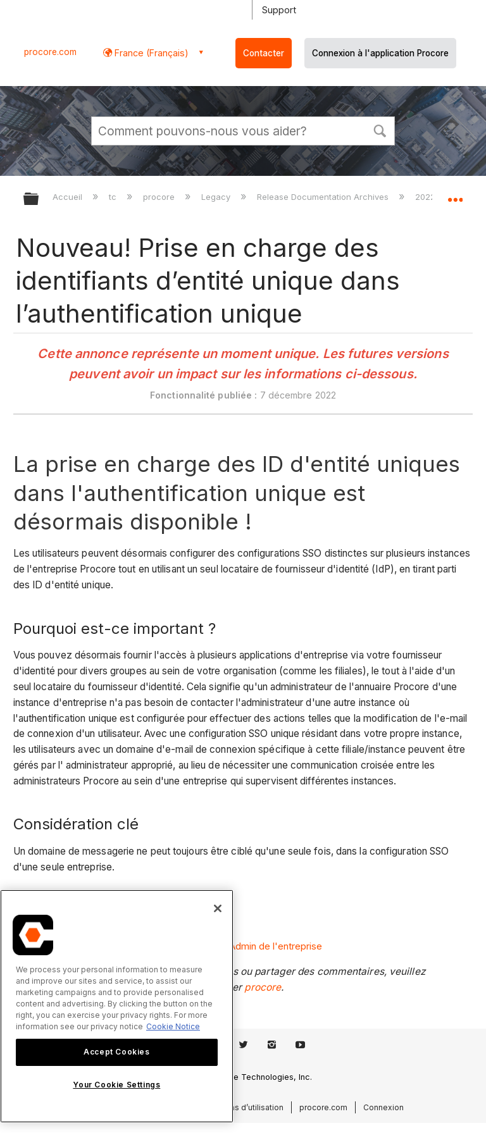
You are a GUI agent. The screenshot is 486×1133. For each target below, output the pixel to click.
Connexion (383, 1107)
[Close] (218, 908)
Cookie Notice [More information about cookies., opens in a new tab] (173, 1026)
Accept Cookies (116, 1051)
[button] (379, 130)
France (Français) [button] (150, 52)
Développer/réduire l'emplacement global (455, 195)
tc (114, 197)
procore (160, 197)
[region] (117, 1006)
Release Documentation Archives (324, 197)
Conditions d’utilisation (241, 1107)
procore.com (50, 52)
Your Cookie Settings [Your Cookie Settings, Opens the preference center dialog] (116, 1084)
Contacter (263, 53)
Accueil (69, 197)
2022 (426, 197)
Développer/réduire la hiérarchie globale (39, 199)
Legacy (217, 197)
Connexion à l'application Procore (380, 53)
